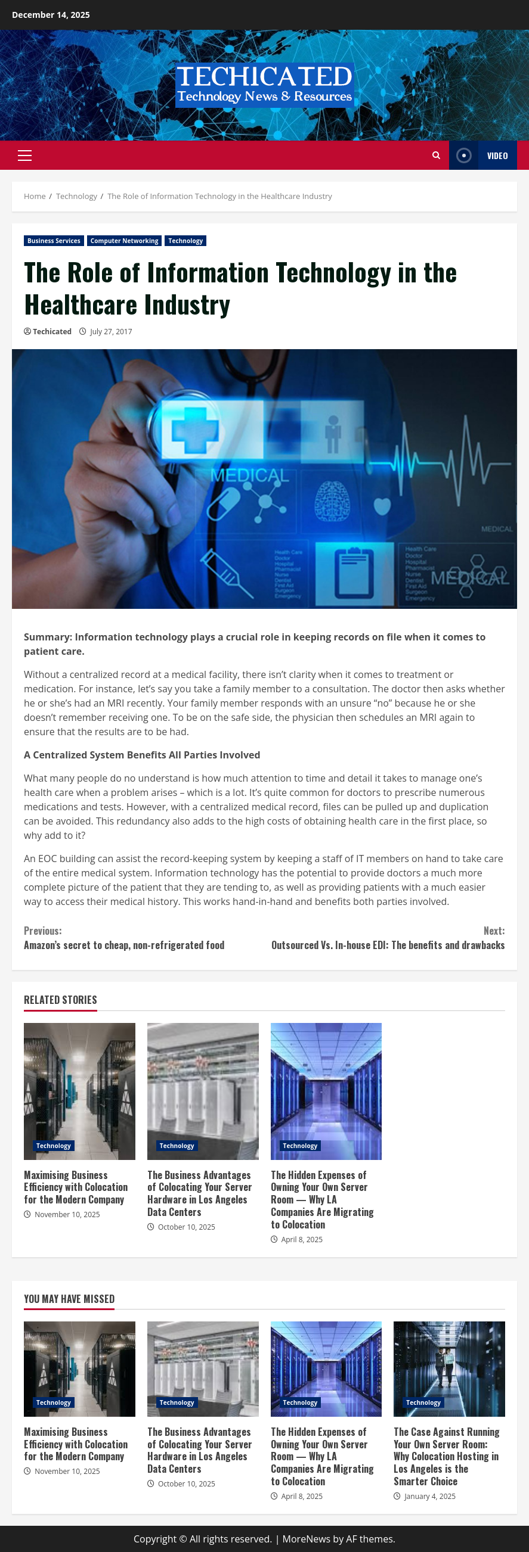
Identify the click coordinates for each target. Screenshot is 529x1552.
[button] (25, 155)
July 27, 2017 (111, 331)
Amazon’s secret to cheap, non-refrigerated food (144, 937)
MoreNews (307, 1538)
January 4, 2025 (430, 1496)
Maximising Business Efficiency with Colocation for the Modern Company (79, 1091)
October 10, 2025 (186, 1227)
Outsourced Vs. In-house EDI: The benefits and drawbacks (385, 937)
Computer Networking (125, 241)
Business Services (54, 241)
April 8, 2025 (302, 1239)
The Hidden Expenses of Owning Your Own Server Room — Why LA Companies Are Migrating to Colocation (326, 1091)
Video (478, 155)
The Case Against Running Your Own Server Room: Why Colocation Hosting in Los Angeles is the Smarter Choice (449, 1369)
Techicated (52, 331)
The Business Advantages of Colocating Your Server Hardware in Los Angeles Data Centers (203, 1091)
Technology (185, 241)
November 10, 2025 (67, 1214)
